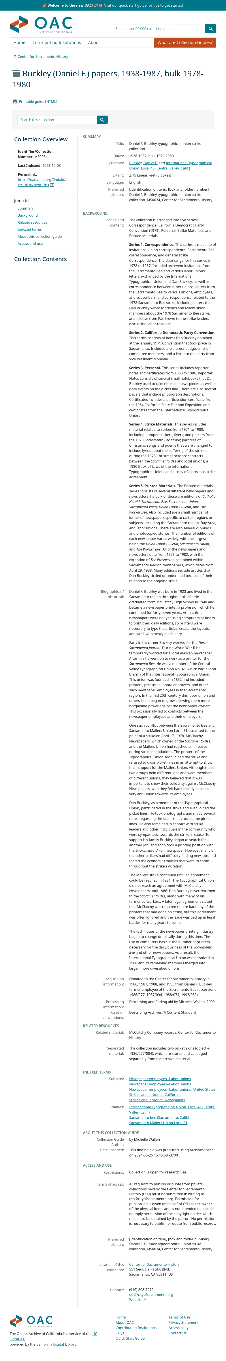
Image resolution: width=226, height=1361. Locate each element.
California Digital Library (56, 1344)
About (94, 42)
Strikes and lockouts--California (155, 1094)
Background (28, 215)
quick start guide (133, 5)
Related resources (32, 222)
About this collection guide (40, 236)
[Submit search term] (210, 28)
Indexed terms (30, 229)
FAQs (120, 1333)
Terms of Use (179, 1317)
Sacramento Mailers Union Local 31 (158, 1122)
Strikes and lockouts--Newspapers (157, 1100)
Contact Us (177, 1333)
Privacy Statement (184, 1322)
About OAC (125, 1322)
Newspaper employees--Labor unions (160, 1078)
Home (19, 42)
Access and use (30, 243)
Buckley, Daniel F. (143, 162)
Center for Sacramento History (43, 56)
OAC (41, 24)
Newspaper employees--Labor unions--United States (172, 1089)
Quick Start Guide (130, 1338)
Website (135, 1299)
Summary (26, 208)
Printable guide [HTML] (38, 101)
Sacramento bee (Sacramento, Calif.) (159, 1117)
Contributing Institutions (56, 42)
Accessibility (178, 1327)
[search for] (159, 28)
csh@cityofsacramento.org (151, 1294)
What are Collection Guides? (185, 42)
